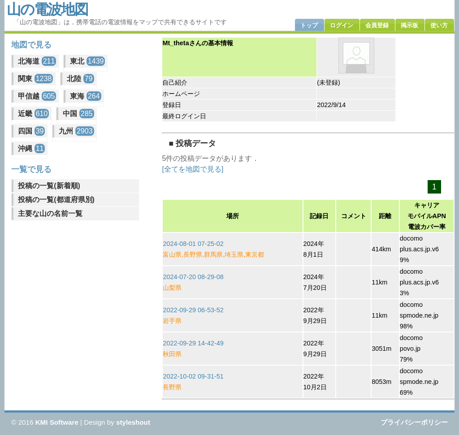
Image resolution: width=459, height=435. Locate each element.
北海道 (37, 61)
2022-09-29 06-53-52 (193, 310)
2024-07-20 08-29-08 (193, 276)
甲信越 (37, 96)
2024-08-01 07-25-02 (193, 243)
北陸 (80, 78)
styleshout (133, 422)
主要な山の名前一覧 (50, 213)
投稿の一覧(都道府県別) (56, 199)
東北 (87, 61)
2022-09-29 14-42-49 (193, 343)
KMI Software (56, 422)
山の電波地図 (47, 9)
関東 (35, 78)
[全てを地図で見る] (192, 169)
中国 (78, 113)
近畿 (33, 113)
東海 (85, 96)
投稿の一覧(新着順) (49, 186)
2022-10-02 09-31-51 (193, 376)
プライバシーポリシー (414, 422)
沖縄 (31, 148)
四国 (31, 131)
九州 (76, 131)
